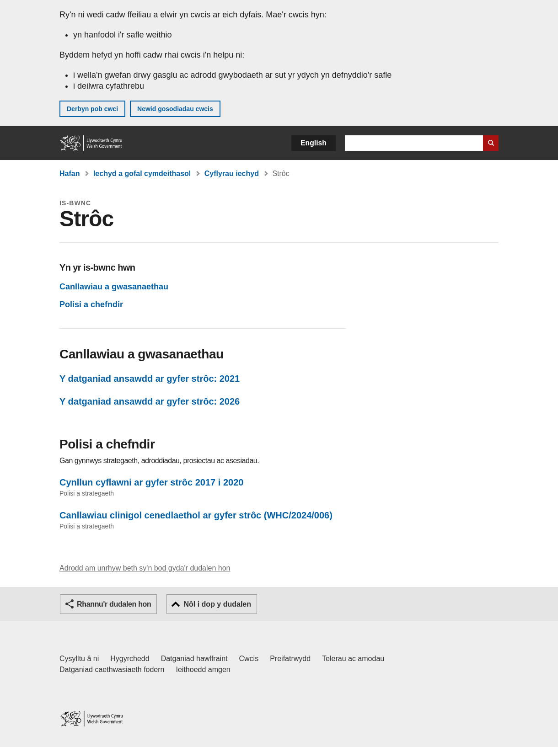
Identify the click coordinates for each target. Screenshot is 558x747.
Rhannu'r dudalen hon (114, 604)
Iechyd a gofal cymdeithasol (142, 173)
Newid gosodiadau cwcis (175, 108)
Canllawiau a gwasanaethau (113, 286)
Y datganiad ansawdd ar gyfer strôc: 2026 (149, 401)
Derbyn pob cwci (92, 108)
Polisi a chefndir (91, 304)
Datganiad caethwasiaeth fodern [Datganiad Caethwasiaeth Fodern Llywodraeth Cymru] (112, 669)
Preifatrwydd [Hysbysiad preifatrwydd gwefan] (290, 658)
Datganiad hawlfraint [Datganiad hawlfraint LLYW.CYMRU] (194, 658)
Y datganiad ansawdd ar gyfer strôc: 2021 (149, 379)
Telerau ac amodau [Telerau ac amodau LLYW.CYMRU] (353, 658)
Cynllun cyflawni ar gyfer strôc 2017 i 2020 (151, 482)
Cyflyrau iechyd (231, 173)
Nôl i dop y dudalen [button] (217, 604)
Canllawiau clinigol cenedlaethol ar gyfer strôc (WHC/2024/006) (196, 515)
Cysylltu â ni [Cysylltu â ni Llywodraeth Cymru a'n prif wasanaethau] (79, 658)
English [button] (313, 143)
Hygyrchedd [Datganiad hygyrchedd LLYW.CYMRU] (129, 658)
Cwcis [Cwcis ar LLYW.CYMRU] (249, 658)
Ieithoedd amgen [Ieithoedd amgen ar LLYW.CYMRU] (203, 669)
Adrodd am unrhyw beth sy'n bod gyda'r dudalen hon (144, 568)
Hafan (69, 173)
